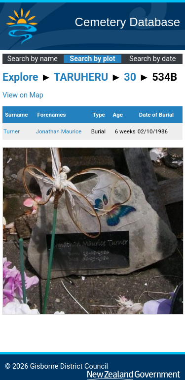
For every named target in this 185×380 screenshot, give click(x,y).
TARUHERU (81, 77)
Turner (11, 131)
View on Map (22, 95)
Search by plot (92, 59)
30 (130, 77)
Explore (20, 77)
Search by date (152, 59)
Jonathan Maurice (59, 131)
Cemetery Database (127, 22)
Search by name (32, 59)
